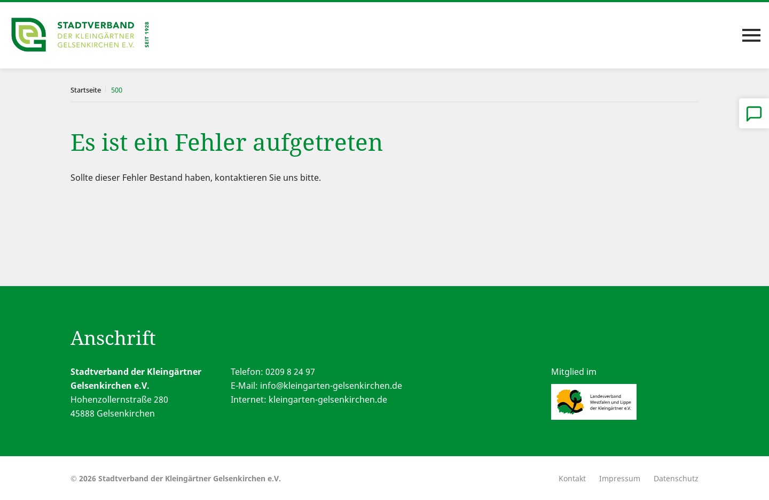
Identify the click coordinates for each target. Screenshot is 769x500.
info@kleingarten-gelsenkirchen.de (331, 385)
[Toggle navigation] (751, 35)
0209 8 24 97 (290, 372)
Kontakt (572, 478)
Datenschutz (676, 478)
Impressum (619, 478)
